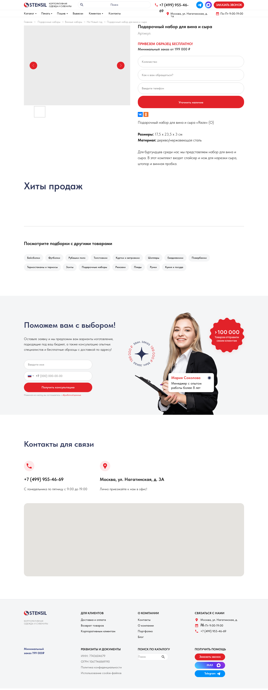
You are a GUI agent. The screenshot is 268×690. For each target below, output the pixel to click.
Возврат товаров (92, 627)
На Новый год (94, 21)
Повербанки (204, 258)
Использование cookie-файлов (101, 674)
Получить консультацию (58, 389)
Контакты (115, 13)
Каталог (29, 13)
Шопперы (157, 258)
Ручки (157, 268)
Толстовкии (103, 258)
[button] (229, 5)
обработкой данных (71, 396)
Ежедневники (180, 258)
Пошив (61, 13)
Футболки (55, 258)
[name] (58, 366)
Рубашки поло (78, 258)
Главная (28, 21)
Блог (141, 638)
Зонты (71, 268)
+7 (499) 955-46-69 (44, 481)
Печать (45, 13)
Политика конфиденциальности (101, 669)
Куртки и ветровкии (131, 258)
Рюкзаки (123, 268)
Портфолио (145, 632)
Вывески (78, 13)
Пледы (141, 268)
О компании (146, 627)
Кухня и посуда (179, 268)
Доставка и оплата (93, 621)
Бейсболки (34, 258)
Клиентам (95, 13)
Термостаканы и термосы (43, 268)
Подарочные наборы (49, 21)
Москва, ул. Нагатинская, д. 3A (189, 15)
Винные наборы (73, 21)
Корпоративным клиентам (98, 632)
